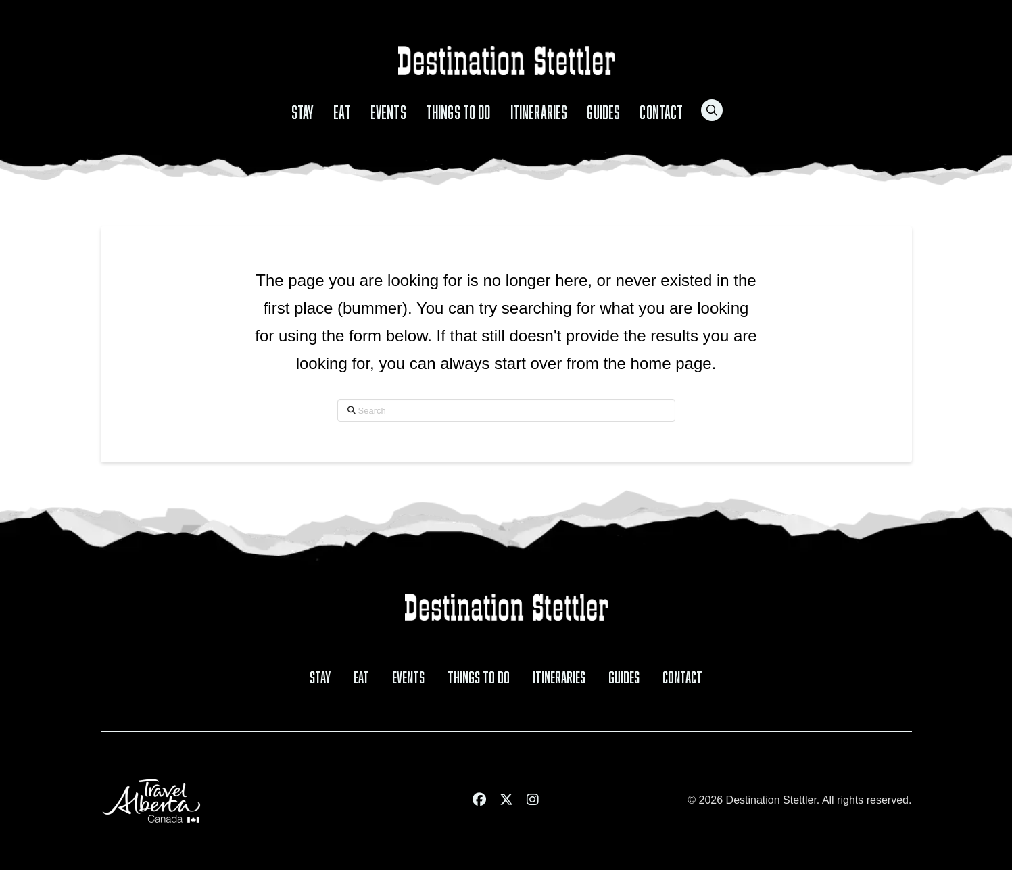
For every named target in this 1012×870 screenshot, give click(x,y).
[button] (712, 110)
